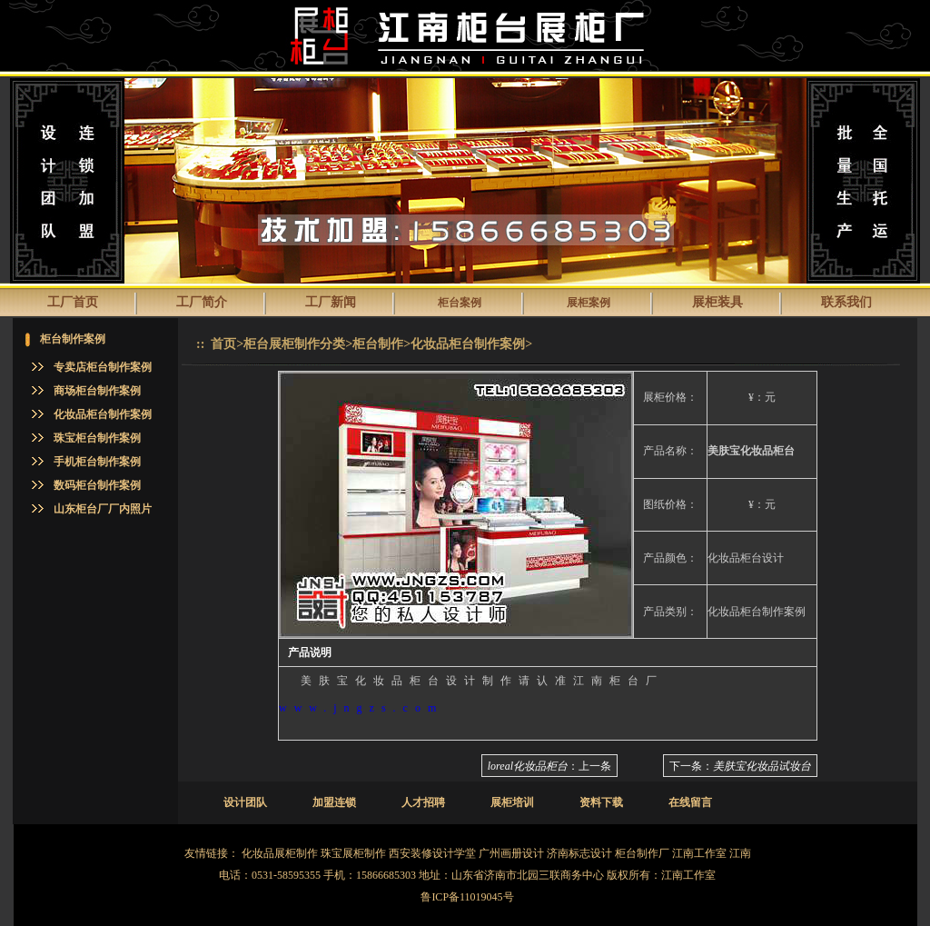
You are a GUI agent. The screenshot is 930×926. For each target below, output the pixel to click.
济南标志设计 (579, 853)
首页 (223, 344)
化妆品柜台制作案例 (103, 414)
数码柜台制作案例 (97, 485)
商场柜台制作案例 (97, 390)
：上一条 (549, 766)
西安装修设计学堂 (432, 853)
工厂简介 (201, 302)
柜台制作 (377, 344)
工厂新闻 (330, 302)
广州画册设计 (511, 853)
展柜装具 (717, 302)
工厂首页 (72, 302)
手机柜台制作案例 (97, 461)
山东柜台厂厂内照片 (103, 509)
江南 (740, 853)
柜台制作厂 (642, 853)
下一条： (740, 766)
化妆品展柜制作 (280, 853)
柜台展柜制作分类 (294, 344)
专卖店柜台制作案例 (103, 367)
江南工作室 (699, 853)
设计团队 (245, 802)
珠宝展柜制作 (353, 853)
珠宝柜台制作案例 (97, 438)
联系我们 (846, 302)
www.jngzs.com (361, 708)
